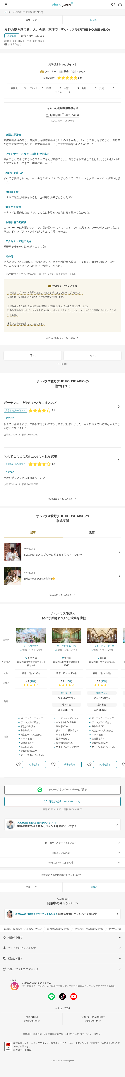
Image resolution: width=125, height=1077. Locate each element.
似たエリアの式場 (86, 853)
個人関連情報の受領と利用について (61, 1034)
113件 (68, 681)
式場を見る (34, 764)
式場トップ (31, 20)
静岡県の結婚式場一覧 (58, 928)
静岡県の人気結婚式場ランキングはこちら (63, 875)
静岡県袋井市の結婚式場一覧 (89, 928)
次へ (92, 355)
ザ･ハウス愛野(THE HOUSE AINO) (23, 12)
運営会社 (27, 1034)
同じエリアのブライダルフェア (83, 843)
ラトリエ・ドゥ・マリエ (102, 646)
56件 (104, 681)
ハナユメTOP (62, 1008)
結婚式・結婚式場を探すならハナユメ (23, 928)
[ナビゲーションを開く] (5, 4)
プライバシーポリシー (91, 1034)
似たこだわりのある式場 (85, 862)
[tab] (33, 532)
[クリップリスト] (112, 4)
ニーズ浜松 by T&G (66, 646)
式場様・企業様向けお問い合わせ (93, 1018)
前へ (32, 355)
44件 (33, 681)
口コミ (93, 19)
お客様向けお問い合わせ (32, 1018)
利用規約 (37, 1034)
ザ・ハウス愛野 (31, 646)
